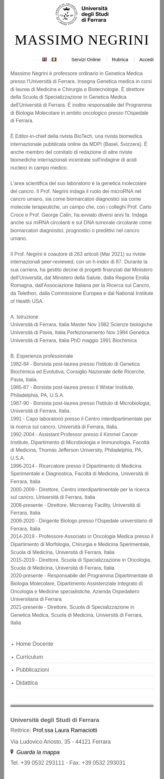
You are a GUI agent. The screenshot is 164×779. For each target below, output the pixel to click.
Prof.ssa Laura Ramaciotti (65, 730)
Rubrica (120, 59)
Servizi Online (85, 59)
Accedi (146, 59)
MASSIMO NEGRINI (82, 40)
